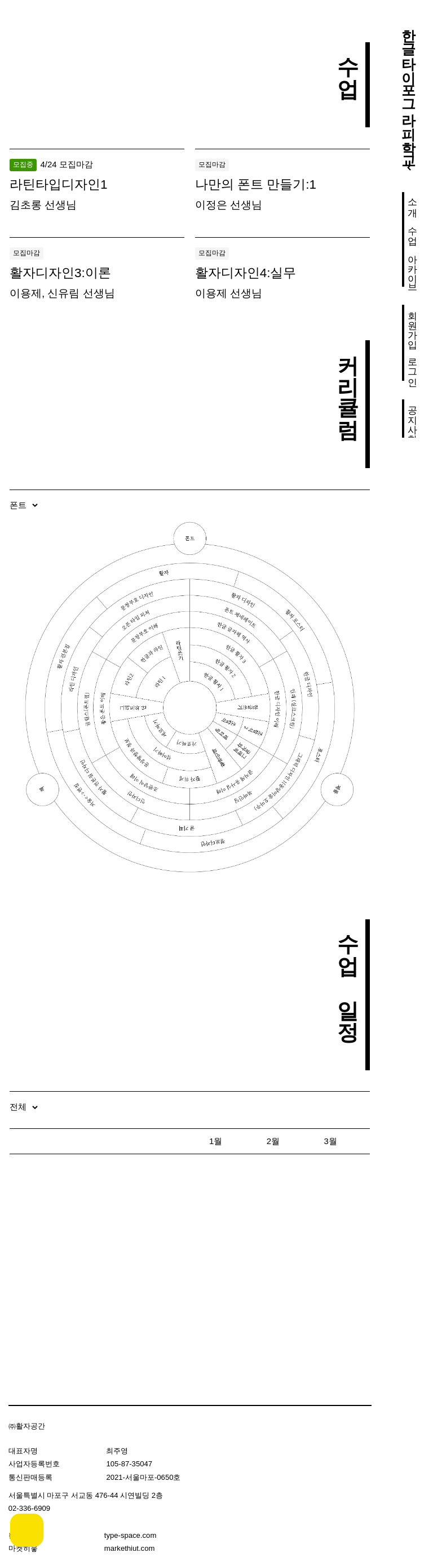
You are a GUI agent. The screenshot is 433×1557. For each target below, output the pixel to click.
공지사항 (412, 418)
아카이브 (412, 267)
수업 (412, 229)
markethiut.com (129, 1548)
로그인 (412, 366)
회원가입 (412, 324)
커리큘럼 (348, 383)
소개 (412, 201)
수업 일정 (348, 973)
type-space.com (130, 1535)
